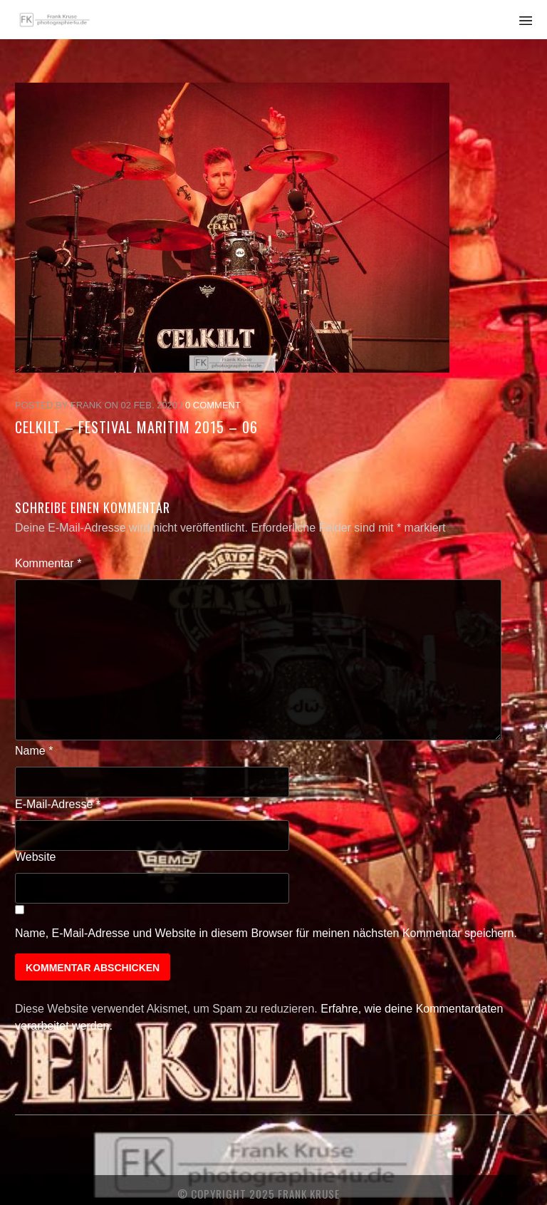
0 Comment (213, 405)
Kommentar (48, 563)
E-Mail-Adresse (57, 804)
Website (35, 857)
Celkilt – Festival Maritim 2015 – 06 (136, 427)
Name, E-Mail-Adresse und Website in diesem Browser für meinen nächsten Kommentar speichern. (266, 933)
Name (34, 751)
